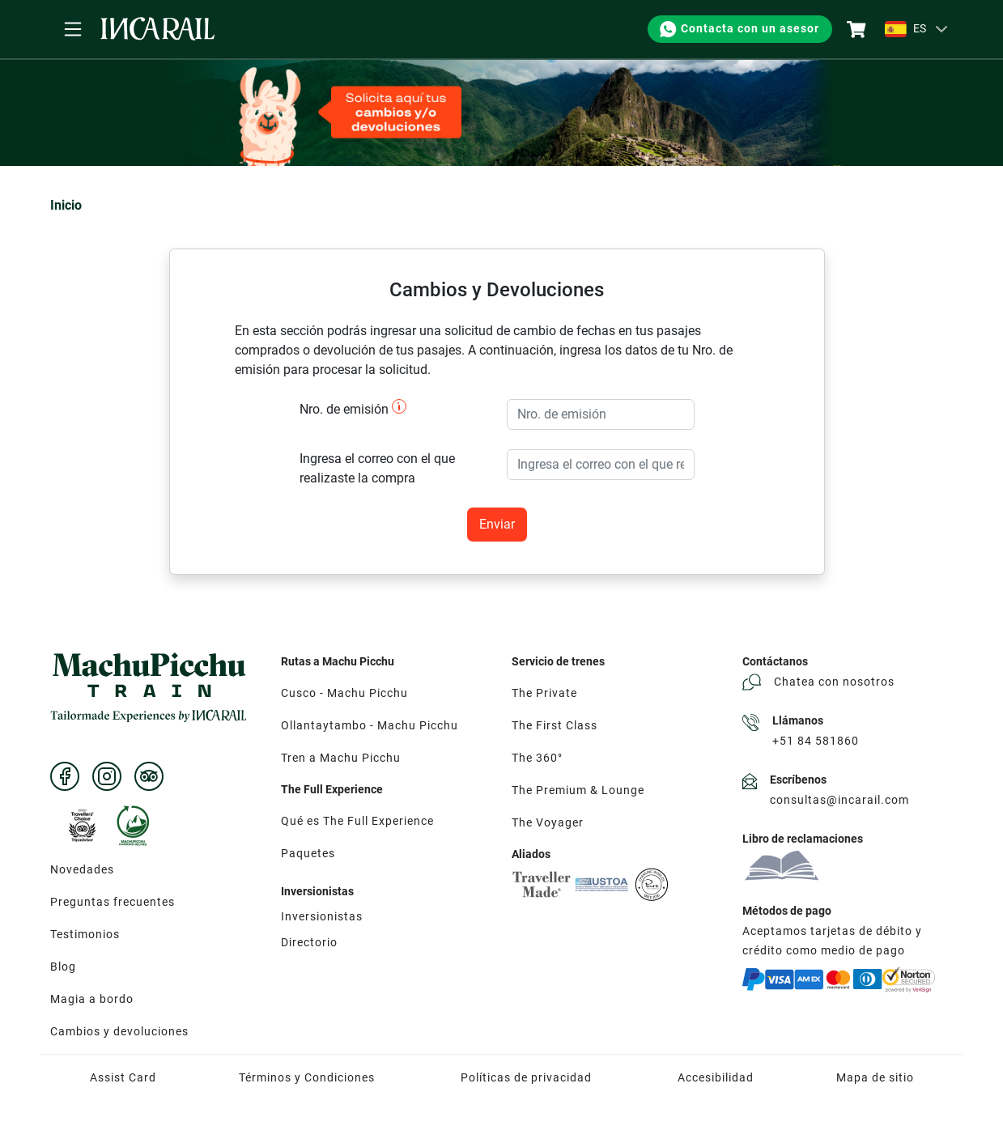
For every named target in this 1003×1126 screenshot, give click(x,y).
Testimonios (85, 934)
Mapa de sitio (875, 1077)
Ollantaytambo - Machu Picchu (369, 725)
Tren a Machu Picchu (341, 757)
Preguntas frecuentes (112, 901)
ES (905, 29)
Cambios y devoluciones (119, 1031)
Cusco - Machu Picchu (344, 692)
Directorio (309, 942)
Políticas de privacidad (526, 1077)
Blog (63, 966)
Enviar (497, 524)
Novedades (82, 869)
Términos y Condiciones (307, 1077)
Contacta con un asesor (738, 29)
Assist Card (123, 1077)
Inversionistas (322, 916)
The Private (544, 692)
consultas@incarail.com (839, 799)
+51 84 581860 (815, 740)
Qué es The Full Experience (357, 820)
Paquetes (308, 853)
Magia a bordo (92, 998)
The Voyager (548, 822)
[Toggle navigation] (73, 29)
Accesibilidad (716, 1077)
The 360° (537, 757)
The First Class (554, 725)
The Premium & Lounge (578, 790)
